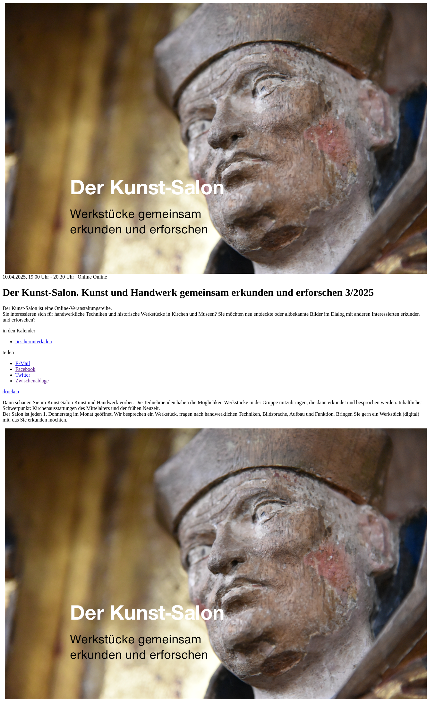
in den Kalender (19, 330)
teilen (8, 352)
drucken (11, 391)
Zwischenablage (32, 380)
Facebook (25, 369)
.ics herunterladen (33, 341)
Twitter (22, 375)
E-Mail (22, 363)
